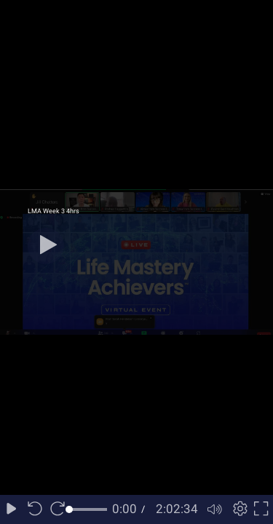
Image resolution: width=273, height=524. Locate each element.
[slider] (88, 509)
